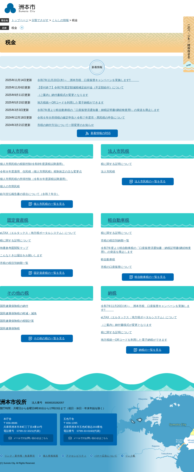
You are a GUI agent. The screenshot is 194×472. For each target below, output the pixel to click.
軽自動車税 (118, 220)
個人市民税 (17, 151)
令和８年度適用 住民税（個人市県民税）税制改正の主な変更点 (41, 171)
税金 (14, 27)
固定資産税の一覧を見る (49, 272)
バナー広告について (106, 455)
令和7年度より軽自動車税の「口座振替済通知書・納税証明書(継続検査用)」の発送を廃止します (98, 109)
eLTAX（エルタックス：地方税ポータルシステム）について (38, 232)
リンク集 (130, 455)
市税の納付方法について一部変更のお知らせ (65, 124)
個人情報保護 (50, 455)
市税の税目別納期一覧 (14, 262)
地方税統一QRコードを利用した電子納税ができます (70, 102)
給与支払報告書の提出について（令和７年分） (29, 193)
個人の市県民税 (10, 186)
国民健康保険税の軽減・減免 (18, 313)
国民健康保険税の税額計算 (17, 320)
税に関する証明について (116, 163)
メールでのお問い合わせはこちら (31, 438)
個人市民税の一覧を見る (49, 203)
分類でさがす (40, 20)
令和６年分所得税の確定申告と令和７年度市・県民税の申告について (81, 117)
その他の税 (18, 293)
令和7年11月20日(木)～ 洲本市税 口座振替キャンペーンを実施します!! (88, 80)
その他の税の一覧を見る (49, 338)
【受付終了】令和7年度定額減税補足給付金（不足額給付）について (80, 87)
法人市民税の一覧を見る (150, 181)
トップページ (19, 20)
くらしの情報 (60, 20)
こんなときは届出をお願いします (21, 255)
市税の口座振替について (116, 266)
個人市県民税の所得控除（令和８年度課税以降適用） (34, 178)
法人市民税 (118, 151)
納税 (112, 293)
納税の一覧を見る (150, 349)
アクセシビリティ (76, 455)
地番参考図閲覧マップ (14, 247)
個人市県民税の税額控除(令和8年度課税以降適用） (32, 163)
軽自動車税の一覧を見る (150, 276)
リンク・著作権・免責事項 (20, 455)
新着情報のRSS (101, 133)
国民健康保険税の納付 (14, 305)
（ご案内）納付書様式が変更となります (62, 94)
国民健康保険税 (10, 328)
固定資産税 (17, 220)
